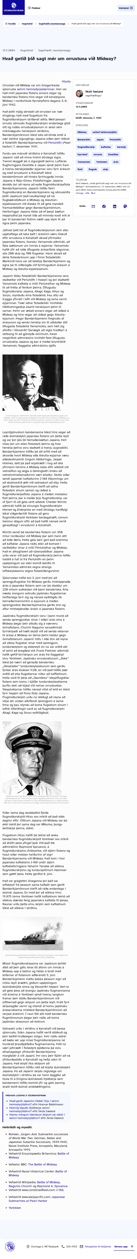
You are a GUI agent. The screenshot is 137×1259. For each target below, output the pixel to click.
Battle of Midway (48, 1182)
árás (115, 161)
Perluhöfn (55, 143)
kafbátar (106, 147)
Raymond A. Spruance (52, 1186)
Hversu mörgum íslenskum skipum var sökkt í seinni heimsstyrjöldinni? (37, 1116)
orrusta (98, 154)
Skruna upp (124, 1246)
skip (105, 169)
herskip (121, 147)
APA (87, 193)
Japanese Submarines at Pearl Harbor (37, 1199)
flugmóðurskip (86, 147)
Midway (82, 132)
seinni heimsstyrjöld (105, 132)
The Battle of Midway (42, 1164)
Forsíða (12, 23)
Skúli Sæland (94, 91)
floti (80, 169)
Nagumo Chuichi (20, 1186)
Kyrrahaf (82, 154)
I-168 (59, 1190)
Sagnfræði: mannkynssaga (52, 23)
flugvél (93, 169)
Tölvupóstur (98, 1246)
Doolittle (113, 154)
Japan (100, 139)
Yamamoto (84, 161)
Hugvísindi (27, 23)
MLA (93, 193)
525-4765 (71, 1246)
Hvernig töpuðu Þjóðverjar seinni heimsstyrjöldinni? (29, 1109)
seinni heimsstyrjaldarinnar (35, 89)
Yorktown (15, 1208)
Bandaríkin (84, 139)
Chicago (80, 193)
